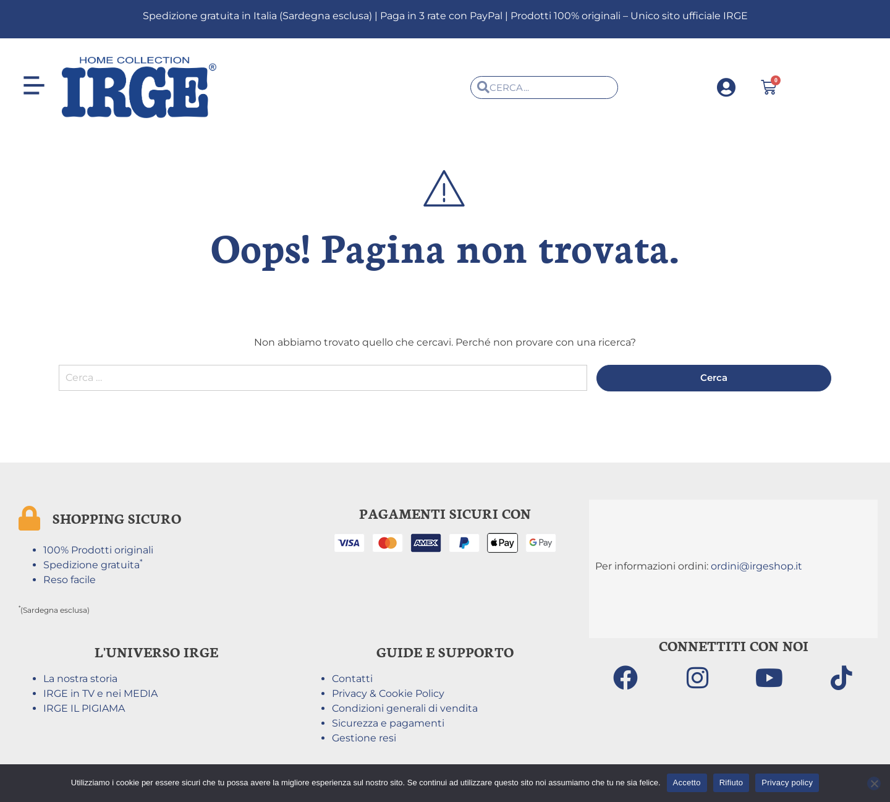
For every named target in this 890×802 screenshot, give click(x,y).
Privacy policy (787, 782)
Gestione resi (364, 740)
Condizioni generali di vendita (405, 710)
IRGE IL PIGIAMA (84, 710)
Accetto (687, 782)
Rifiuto (731, 782)
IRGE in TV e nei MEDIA (100, 695)
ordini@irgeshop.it (756, 568)
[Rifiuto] (874, 783)
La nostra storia (80, 680)
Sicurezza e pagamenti (388, 725)
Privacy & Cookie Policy (388, 695)
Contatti (352, 680)
